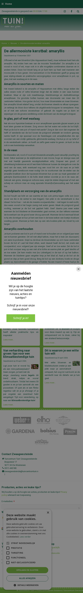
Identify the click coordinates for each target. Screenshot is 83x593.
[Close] (78, 269)
